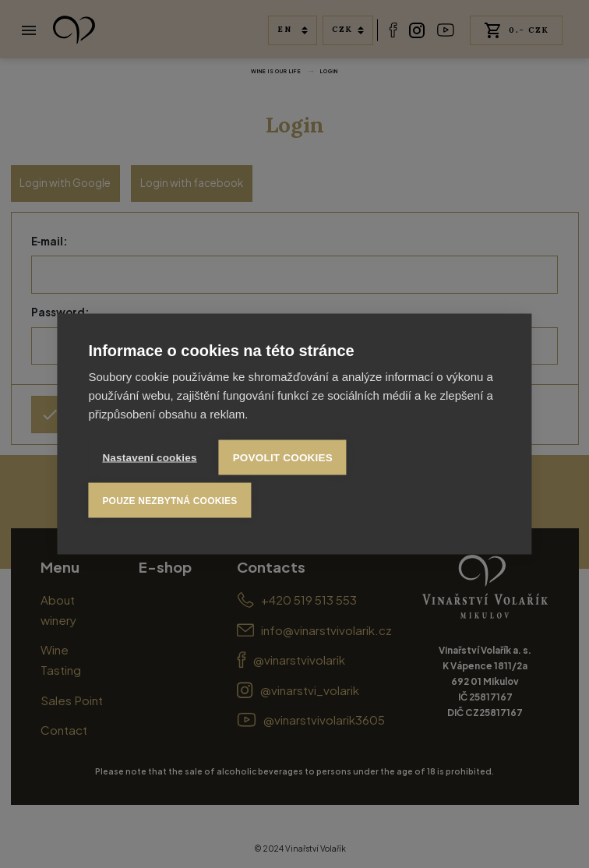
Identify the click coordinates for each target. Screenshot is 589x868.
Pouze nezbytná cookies (169, 500)
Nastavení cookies (149, 458)
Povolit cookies (283, 458)
